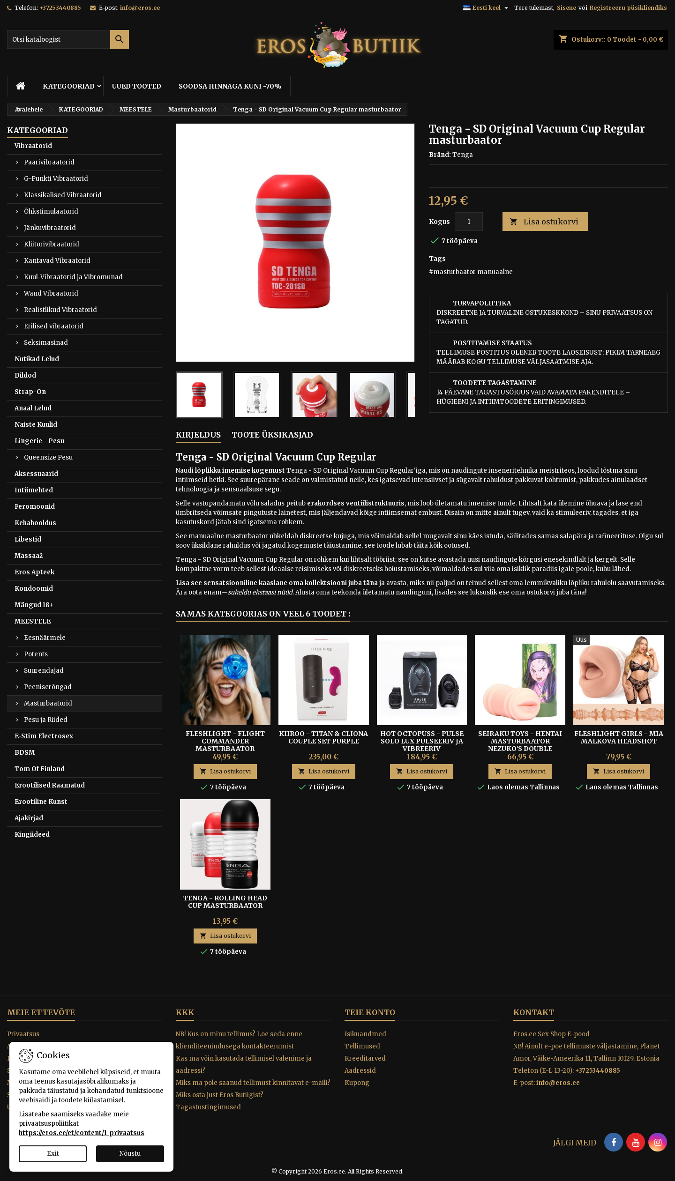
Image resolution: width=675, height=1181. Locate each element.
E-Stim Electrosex (44, 736)
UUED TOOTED (136, 86)
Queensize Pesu (48, 457)
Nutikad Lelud (37, 359)
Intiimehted (34, 490)
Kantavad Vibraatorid (57, 261)
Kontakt (533, 1012)
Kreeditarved (365, 1058)
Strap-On (30, 392)
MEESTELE (33, 621)
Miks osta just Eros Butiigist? (219, 1095)
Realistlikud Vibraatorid (60, 310)
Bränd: (440, 155)
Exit (53, 1154)
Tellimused (362, 1046)
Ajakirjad (29, 818)
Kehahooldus (35, 523)
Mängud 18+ (34, 605)
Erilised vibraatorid (53, 326)
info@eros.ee (140, 7)
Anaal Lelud (33, 408)
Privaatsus (23, 1034)
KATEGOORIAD (69, 86)
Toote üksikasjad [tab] (272, 434)
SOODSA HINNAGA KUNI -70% (230, 86)
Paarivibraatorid (49, 162)
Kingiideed (32, 835)
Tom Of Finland (40, 769)
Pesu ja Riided (46, 720)
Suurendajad (44, 671)
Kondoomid (34, 589)
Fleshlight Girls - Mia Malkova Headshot (618, 737)
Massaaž (29, 556)
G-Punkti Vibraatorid (56, 179)
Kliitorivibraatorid (51, 244)
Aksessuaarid (36, 474)
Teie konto (370, 1012)
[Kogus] (469, 221)
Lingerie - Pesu (39, 441)
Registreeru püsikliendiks (628, 7)
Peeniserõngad (48, 687)
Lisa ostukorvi (544, 222)
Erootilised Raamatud (50, 785)
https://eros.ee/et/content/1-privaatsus (81, 1133)
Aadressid (360, 1071)
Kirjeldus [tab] (198, 434)
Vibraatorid (33, 146)
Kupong (357, 1083)
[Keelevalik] (486, 8)
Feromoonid (35, 507)
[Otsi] (68, 39)
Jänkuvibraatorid (50, 228)
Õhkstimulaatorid (51, 211)
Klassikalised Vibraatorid (63, 195)
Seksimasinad (46, 343)
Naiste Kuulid (36, 425)
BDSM (25, 753)
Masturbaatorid (48, 703)
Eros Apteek (34, 572)
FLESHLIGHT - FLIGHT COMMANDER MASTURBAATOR (225, 741)
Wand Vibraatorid (51, 293)
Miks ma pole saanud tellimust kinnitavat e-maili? (253, 1083)
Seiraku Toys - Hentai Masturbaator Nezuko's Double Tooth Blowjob (520, 744)
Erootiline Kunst (41, 802)
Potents (36, 654)
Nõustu (130, 1154)
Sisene (566, 7)
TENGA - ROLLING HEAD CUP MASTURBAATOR (225, 902)
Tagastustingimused (208, 1107)
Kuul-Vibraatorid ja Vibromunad (73, 277)
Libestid (28, 539)
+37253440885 (60, 7)
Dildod (25, 375)
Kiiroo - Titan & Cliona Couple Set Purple (323, 737)
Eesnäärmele (45, 638)
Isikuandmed (365, 1034)
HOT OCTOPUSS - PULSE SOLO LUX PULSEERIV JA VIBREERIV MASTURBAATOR (422, 744)
